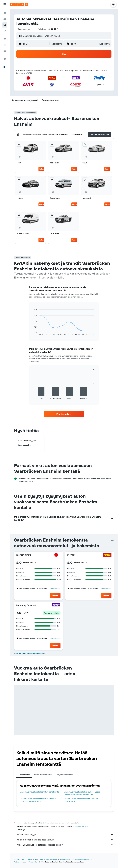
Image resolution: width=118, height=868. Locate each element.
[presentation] (112, 540)
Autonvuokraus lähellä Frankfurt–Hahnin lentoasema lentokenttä (38, 800)
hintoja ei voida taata (80, 826)
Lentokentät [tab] (24, 774)
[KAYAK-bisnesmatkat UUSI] (5, 51)
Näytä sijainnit (55, 588)
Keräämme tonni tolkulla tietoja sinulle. (65, 839)
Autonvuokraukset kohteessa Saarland (74, 859)
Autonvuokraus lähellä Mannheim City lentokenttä (81, 800)
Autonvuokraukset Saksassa (46, 859)
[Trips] (5, 59)
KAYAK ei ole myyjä (65, 834)
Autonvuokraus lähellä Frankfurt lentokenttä (39, 792)
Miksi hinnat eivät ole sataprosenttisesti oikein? (65, 844)
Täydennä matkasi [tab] (65, 774)
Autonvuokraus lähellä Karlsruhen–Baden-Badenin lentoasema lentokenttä (82, 793)
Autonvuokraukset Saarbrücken (26, 862)
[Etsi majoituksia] (5, 19)
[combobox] (25, 29)
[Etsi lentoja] (5, 13)
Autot (30, 859)
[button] (5, 4)
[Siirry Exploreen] (5, 39)
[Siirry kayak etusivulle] (19, 4)
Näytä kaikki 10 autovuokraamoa (29, 653)
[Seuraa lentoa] (5, 45)
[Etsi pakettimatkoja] (5, 31)
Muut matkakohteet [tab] (43, 774)
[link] (64, 414)
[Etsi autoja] (5, 25)
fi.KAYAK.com (19, 859)
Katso (41, 169)
